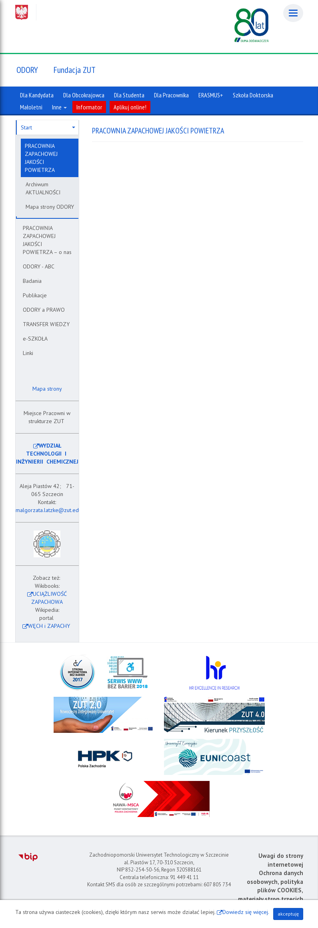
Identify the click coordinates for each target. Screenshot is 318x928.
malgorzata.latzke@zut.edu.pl (52, 510)
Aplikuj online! (130, 107)
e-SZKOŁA (35, 338)
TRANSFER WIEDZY (46, 324)
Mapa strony (46, 388)
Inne (59, 107)
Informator (89, 107)
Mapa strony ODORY (50, 206)
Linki (28, 353)
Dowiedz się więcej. (245, 912)
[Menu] (293, 13)
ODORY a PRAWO (44, 309)
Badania (32, 280)
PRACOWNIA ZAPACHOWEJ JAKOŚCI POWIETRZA (41, 157)
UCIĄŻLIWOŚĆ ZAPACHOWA (49, 597)
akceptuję (288, 914)
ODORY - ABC (38, 266)
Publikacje (35, 295)
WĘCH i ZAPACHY (49, 625)
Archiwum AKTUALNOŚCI (43, 188)
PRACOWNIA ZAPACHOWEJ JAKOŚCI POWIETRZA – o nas (47, 240)
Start (48, 127)
